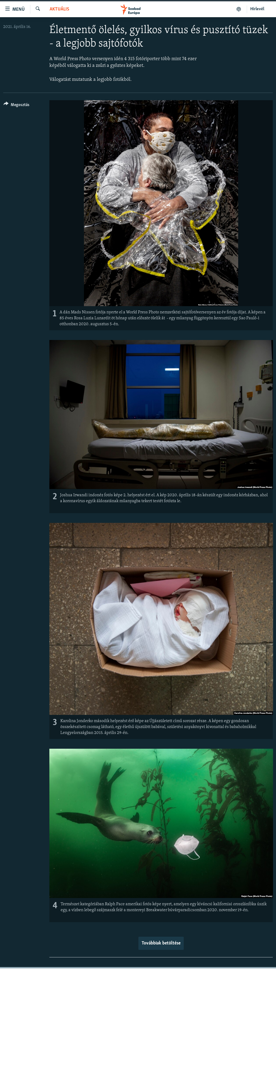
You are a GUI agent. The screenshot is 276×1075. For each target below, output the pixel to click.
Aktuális (59, 9)
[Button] (16, 105)
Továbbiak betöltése (161, 943)
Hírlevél (257, 9)
